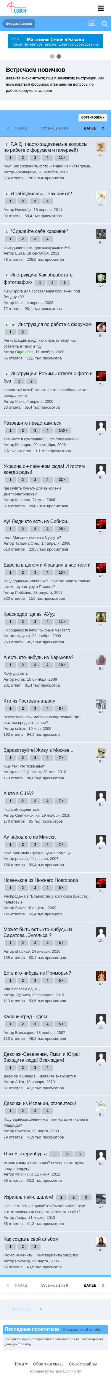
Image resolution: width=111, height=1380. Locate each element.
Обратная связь (48, 1364)
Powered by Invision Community (55, 1371)
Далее (90, 128)
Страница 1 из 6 (55, 128)
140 (63, 430)
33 (62, 480)
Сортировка (92, 117)
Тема (21, 1364)
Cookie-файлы (83, 1364)
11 (62, 158)
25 (62, 529)
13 (62, 572)
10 (62, 665)
